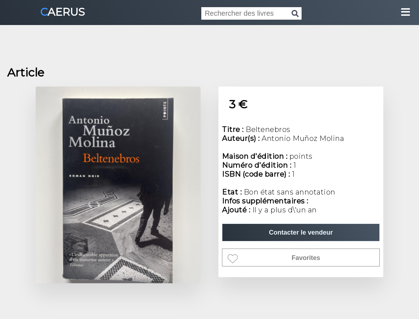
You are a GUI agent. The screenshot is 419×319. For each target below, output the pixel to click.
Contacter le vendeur (301, 232)
